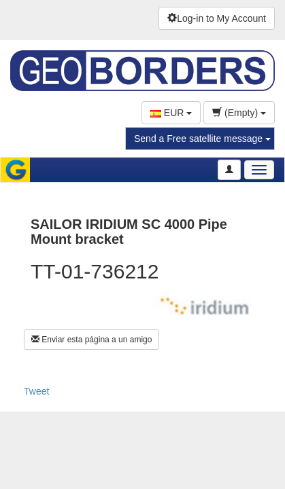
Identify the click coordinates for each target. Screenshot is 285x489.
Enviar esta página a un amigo (91, 339)
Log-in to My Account (216, 18)
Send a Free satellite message (202, 138)
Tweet (36, 391)
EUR (171, 112)
